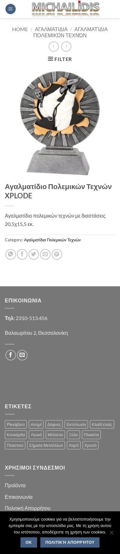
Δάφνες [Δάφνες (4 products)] (54, 424)
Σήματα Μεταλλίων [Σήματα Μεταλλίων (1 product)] (46, 445)
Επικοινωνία (19, 497)
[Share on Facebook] (22, 254)
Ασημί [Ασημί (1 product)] (36, 424)
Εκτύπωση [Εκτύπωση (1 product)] (76, 424)
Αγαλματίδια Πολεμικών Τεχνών (70, 32)
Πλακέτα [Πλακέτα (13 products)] (91, 434)
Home (20, 29)
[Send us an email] (22, 355)
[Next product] (54, 46)
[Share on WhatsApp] (10, 254)
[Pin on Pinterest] (57, 254)
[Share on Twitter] (33, 254)
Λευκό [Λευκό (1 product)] (36, 434)
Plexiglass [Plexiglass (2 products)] (16, 424)
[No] (111, 534)
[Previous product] (66, 46)
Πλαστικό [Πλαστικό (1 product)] (15, 445)
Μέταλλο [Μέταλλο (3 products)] (55, 434)
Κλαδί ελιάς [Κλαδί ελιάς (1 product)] (102, 424)
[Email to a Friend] (45, 254)
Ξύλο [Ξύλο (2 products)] (73, 434)
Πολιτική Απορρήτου (28, 508)
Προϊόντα (15, 485)
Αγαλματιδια (51, 29)
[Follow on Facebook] (10, 355)
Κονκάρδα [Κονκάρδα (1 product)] (16, 434)
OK (29, 542)
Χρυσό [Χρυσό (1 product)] (90, 445)
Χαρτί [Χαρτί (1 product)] (74, 445)
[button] (10, 9)
